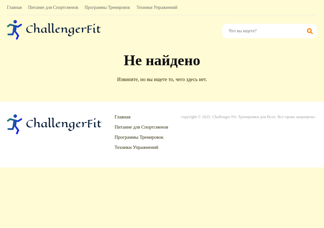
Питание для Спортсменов (53, 7)
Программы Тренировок (107, 7)
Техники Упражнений (156, 7)
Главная (14, 7)
